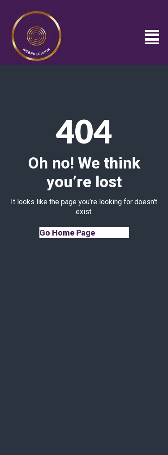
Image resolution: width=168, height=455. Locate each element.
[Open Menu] (152, 37)
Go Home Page (67, 232)
